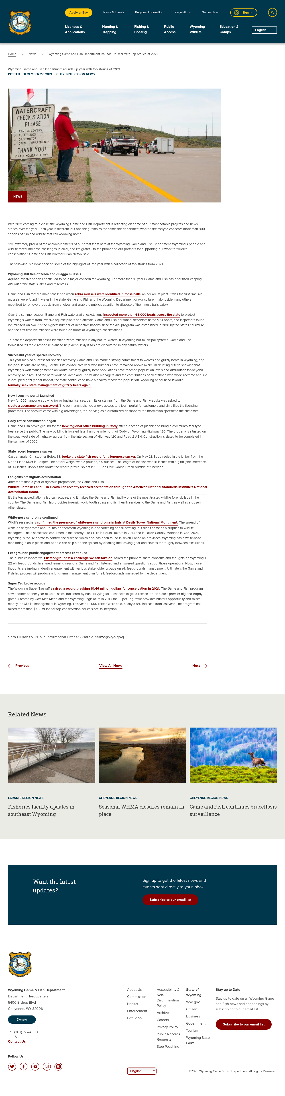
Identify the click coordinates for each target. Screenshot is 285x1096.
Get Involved (210, 12)
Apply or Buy (78, 12)
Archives (163, 1012)
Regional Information (149, 12)
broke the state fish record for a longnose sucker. (99, 456)
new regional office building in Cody (90, 426)
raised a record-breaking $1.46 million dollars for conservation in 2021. (106, 588)
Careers (163, 1019)
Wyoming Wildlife (197, 29)
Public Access (170, 29)
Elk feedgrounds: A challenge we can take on (78, 558)
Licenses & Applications (75, 29)
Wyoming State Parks (198, 1040)
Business (193, 1016)
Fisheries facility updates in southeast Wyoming (41, 810)
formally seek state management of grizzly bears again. (50, 385)
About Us (134, 989)
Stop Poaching (168, 1046)
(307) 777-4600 (26, 1033)
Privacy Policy (167, 1026)
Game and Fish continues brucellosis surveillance (233, 810)
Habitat (132, 1003)
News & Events (113, 12)
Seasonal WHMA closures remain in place (141, 810)
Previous (22, 665)
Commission (136, 996)
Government (196, 1023)
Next (196, 665)
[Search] (272, 12)
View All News (110, 665)
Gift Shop (134, 1018)
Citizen (191, 1009)
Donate (22, 1019)
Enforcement (137, 1010)
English (260, 30)
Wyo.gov (193, 1002)
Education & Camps (229, 29)
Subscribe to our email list (170, 899)
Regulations (183, 12)
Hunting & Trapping (110, 29)
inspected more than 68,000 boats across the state (141, 314)
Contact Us (17, 1041)
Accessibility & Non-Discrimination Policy (168, 997)
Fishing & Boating (141, 29)
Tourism (192, 1030)
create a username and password (33, 405)
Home (12, 54)
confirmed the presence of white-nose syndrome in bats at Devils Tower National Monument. (107, 522)
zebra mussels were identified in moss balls (107, 294)
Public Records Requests (168, 1036)
